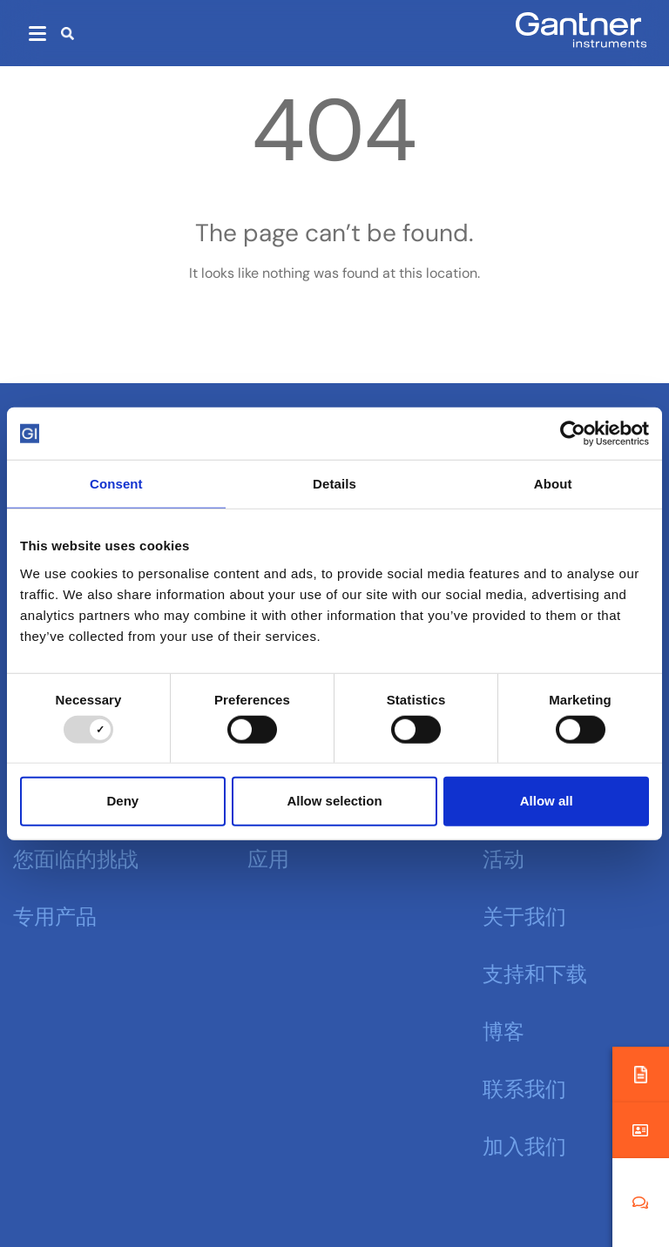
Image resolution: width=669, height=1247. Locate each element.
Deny (122, 800)
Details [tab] (334, 483)
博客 (503, 1029)
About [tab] (553, 483)
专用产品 (55, 914)
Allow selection (334, 800)
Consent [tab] (116, 483)
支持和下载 (535, 971)
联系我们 (524, 1086)
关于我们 (524, 914)
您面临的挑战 (76, 857)
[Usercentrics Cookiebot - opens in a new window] (573, 434)
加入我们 (524, 1144)
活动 (503, 857)
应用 (268, 857)
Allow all (546, 800)
